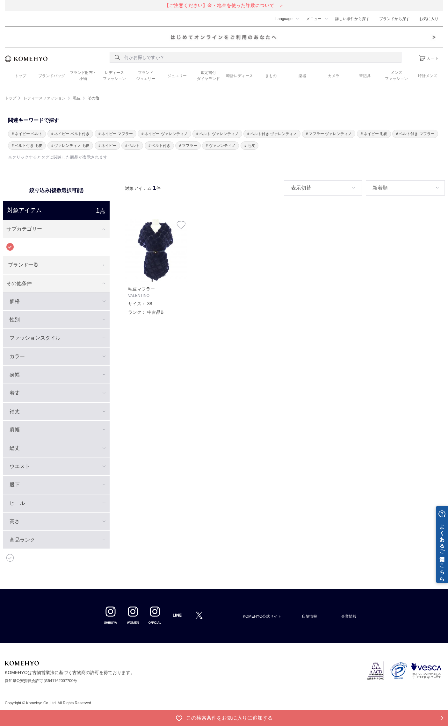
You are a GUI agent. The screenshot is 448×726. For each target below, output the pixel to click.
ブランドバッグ (51, 76)
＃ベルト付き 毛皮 (26, 145)
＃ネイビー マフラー (115, 134)
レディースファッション (45, 98)
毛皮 (77, 98)
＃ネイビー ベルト (26, 134)
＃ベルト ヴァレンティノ (216, 134)
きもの (271, 76)
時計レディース (239, 76)
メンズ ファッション (396, 75)
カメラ (333, 76)
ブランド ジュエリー (145, 75)
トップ (20, 76)
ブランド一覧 (23, 265)
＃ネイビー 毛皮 (373, 134)
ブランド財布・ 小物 (83, 75)
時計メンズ (427, 76)
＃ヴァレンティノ (220, 145)
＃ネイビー (107, 145)
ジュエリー (177, 76)
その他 (93, 98)
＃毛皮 (249, 145)
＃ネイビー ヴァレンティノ (164, 134)
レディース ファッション (114, 75)
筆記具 (365, 76)
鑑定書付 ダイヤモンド (208, 75)
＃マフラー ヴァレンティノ (328, 134)
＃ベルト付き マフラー (414, 134)
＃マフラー (187, 145)
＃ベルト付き (159, 145)
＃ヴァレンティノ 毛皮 (70, 145)
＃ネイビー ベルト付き (70, 134)
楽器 (302, 76)
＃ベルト (132, 145)
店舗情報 (309, 616)
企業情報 (349, 616)
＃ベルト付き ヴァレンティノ (271, 134)
